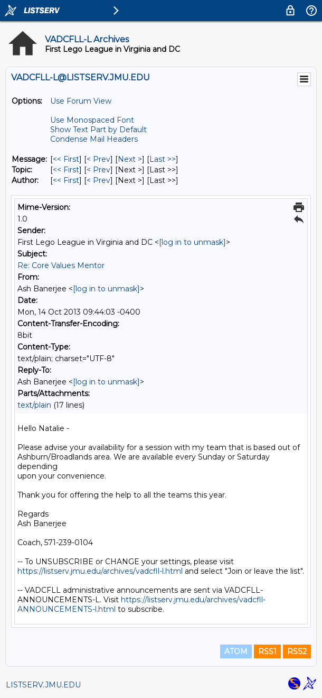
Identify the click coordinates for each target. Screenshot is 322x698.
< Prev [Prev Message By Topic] (98, 169)
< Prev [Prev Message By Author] (98, 180)
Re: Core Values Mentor (61, 265)
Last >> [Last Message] (162, 159)
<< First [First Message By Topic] (66, 169)
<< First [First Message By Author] (66, 180)
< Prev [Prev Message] (98, 159)
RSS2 (297, 651)
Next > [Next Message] (130, 159)
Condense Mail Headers (94, 139)
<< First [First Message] (66, 159)
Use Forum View (80, 101)
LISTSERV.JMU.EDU (43, 685)
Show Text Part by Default (98, 129)
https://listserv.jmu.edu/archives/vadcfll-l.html (100, 571)
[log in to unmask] (192, 242)
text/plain (34, 405)
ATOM (236, 651)
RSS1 (267, 651)
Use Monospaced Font (92, 120)
